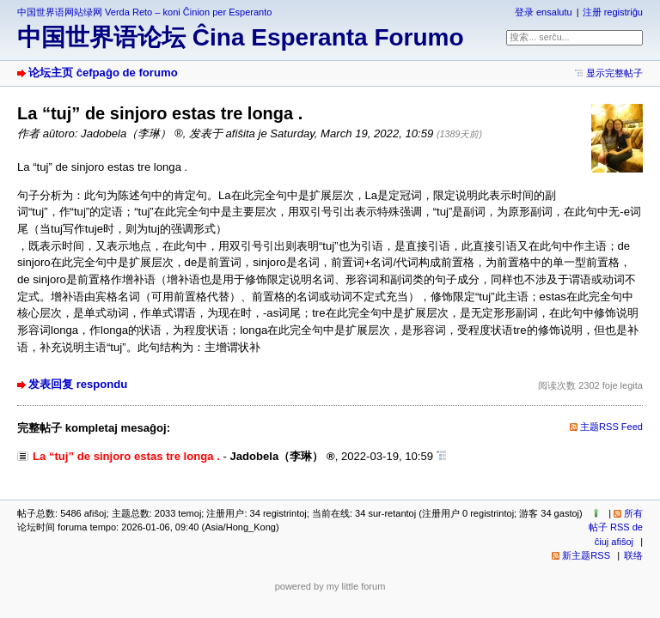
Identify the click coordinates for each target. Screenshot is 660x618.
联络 (633, 555)
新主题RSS (586, 555)
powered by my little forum (330, 586)
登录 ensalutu (543, 12)
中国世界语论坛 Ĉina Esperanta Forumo (240, 37)
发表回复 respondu (77, 384)
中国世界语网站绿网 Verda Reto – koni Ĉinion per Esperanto (144, 12)
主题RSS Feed (611, 426)
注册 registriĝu (613, 12)
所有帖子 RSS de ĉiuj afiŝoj (616, 527)
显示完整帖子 (614, 73)
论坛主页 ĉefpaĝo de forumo (103, 72)
